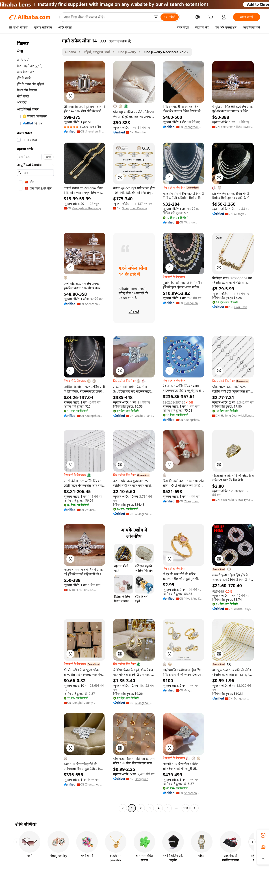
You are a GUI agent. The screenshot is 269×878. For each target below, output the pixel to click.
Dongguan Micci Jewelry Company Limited (242, 698)
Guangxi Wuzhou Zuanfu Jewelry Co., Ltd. (243, 214)
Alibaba (70, 52)
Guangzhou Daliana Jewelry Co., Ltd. (134, 208)
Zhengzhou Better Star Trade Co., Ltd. (193, 127)
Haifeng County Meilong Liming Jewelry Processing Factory (237, 415)
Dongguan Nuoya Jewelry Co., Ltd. (193, 303)
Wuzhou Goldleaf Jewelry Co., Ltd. (191, 222)
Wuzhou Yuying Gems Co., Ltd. (243, 609)
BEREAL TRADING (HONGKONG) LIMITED (86, 590)
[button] (156, 17)
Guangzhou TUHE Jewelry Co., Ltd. (192, 420)
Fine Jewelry (127, 52)
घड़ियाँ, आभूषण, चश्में (97, 52)
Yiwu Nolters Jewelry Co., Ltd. (236, 500)
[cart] (211, 18)
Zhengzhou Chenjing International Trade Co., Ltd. (94, 784)
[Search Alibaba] (107, 17)
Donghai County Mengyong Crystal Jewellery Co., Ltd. (83, 703)
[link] (263, 835)
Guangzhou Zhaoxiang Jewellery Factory (86, 208)
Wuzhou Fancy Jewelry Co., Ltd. (144, 416)
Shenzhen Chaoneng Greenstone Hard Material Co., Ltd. (193, 793)
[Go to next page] (195, 808)
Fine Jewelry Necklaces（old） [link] (166, 52)
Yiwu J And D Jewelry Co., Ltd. (192, 598)
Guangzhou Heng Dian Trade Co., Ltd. (144, 703)
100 (185, 808)
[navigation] (34, 425)
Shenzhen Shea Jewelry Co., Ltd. (94, 131)
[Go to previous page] (123, 808)
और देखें (22, 102)
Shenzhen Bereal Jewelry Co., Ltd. (143, 132)
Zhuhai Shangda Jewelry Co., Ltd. (92, 510)
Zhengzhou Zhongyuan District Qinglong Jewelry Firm (192, 501)
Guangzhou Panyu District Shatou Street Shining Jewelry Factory (94, 416)
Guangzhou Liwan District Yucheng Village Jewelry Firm (144, 514)
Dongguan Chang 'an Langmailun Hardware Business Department (142, 779)
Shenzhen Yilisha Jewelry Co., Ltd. (236, 127)
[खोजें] (170, 17)
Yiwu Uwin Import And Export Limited (243, 307)
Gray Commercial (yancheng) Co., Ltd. (194, 690)
